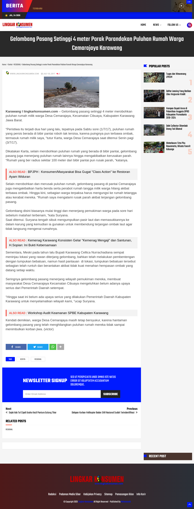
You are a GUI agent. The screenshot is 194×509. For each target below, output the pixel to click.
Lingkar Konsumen (85, 502)
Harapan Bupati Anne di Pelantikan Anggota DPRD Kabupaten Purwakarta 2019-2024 (177, 113)
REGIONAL (38, 359)
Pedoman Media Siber (70, 494)
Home (143, 25)
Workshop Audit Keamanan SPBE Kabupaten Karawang (68, 313)
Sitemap (108, 494)
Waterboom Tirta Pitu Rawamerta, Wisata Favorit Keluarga (178, 146)
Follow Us (173, 25)
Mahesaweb (125, 502)
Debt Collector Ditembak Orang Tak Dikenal (177, 127)
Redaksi (52, 494)
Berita (22, 359)
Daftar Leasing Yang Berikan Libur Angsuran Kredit (178, 93)
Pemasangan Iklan (124, 494)
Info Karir (141, 494)
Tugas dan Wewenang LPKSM (176, 75)
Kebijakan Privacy (92, 494)
